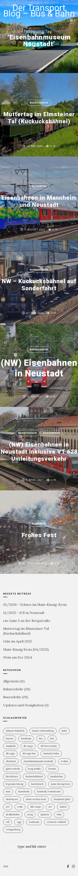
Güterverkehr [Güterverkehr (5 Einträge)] (13, 768)
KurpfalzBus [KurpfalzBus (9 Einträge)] (56, 776)
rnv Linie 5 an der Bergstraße (26, 621)
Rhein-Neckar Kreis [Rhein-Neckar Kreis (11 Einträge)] (36, 799)
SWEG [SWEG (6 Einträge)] (30, 814)
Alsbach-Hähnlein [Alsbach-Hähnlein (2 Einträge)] (15, 730)
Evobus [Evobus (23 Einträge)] (64, 761)
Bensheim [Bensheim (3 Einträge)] (26, 738)
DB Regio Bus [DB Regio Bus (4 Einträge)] (29, 753)
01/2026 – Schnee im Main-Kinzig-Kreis (35, 604)
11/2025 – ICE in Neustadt (24, 613)
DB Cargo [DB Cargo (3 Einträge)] (28, 746)
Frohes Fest (39, 535)
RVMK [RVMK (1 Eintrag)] (20, 806)
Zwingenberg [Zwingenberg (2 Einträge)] (13, 829)
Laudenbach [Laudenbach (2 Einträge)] (37, 784)
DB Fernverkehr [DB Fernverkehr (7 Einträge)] (49, 746)
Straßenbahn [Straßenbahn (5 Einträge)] (13, 814)
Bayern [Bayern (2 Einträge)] (9, 738)
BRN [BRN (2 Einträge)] (41, 738)
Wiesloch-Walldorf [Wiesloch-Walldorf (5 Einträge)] (56, 821)
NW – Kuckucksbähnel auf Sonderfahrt (39, 285)
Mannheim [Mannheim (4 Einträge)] (23, 791)
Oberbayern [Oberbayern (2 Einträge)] (12, 799)
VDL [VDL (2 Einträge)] (7, 821)
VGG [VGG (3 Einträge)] (19, 821)
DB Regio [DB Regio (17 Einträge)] (10, 753)
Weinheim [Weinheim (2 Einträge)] (34, 821)
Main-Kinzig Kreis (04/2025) (26, 649)
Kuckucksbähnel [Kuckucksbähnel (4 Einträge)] (34, 776)
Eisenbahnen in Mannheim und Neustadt (39, 201)
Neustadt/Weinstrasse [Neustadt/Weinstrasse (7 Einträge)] (49, 791)
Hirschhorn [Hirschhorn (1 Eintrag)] (12, 776)
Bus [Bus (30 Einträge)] (52, 738)
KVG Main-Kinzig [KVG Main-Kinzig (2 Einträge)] (14, 784)
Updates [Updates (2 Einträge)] (45, 814)
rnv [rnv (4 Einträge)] (8, 806)
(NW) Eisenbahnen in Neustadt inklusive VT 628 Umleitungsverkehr (39, 451)
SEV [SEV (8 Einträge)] (50, 806)
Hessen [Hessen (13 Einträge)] (52, 768)
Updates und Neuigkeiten (23, 705)
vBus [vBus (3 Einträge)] (59, 814)
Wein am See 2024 (17, 657)
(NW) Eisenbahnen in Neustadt (39, 368)
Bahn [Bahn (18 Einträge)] (64, 730)
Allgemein (39, 186)
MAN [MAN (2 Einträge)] (8, 791)
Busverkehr (51, 433)
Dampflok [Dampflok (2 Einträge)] (11, 746)
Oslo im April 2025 (17, 641)
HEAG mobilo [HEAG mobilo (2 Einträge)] (34, 768)
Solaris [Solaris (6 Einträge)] (63, 806)
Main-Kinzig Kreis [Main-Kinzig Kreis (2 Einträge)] (60, 784)
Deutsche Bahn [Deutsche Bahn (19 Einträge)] (51, 753)
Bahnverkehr (39, 102)
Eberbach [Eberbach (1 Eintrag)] (11, 761)
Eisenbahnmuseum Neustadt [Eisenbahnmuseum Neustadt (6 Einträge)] (38, 761)
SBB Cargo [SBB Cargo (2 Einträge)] (35, 806)
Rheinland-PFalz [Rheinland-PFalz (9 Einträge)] (62, 799)
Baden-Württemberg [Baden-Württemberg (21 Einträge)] (43, 730)
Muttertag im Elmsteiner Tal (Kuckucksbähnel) (39, 118)
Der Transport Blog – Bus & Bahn (39, 11)
